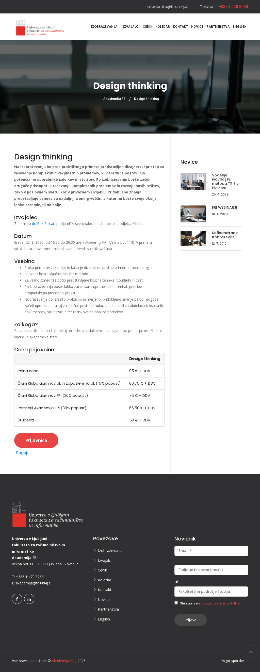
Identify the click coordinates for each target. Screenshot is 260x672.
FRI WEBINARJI (224, 207)
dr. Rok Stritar (43, 223)
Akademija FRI (114, 98)
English (240, 26)
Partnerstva (218, 26)
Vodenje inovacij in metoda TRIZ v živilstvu (225, 181)
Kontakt (180, 26)
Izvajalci (131, 26)
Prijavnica (36, 440)
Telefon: (224, 6)
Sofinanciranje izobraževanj (225, 235)
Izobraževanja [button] (104, 26)
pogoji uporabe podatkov (220, 603)
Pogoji (22, 452)
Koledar (162, 26)
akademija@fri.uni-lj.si (167, 6)
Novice (197, 26)
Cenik (147, 26)
